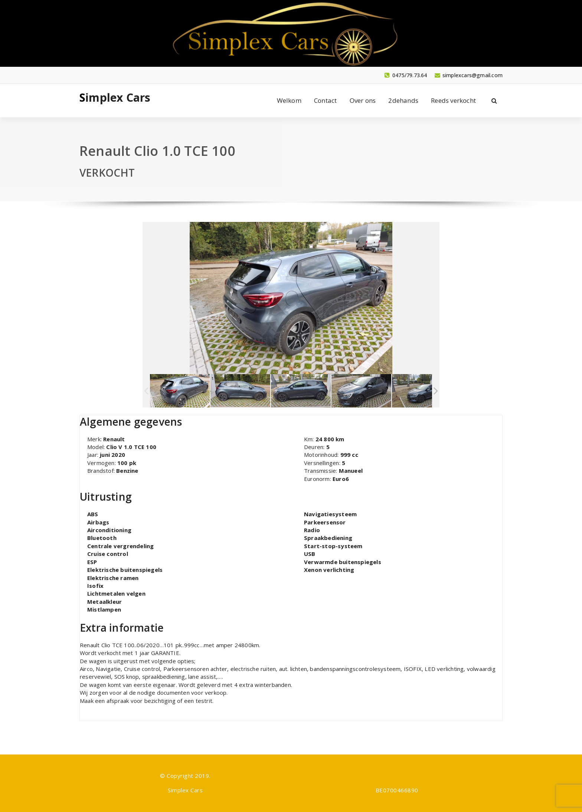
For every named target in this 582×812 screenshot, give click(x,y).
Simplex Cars (114, 97)
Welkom (289, 100)
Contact (325, 100)
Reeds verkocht (453, 100)
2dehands (403, 100)
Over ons (363, 100)
